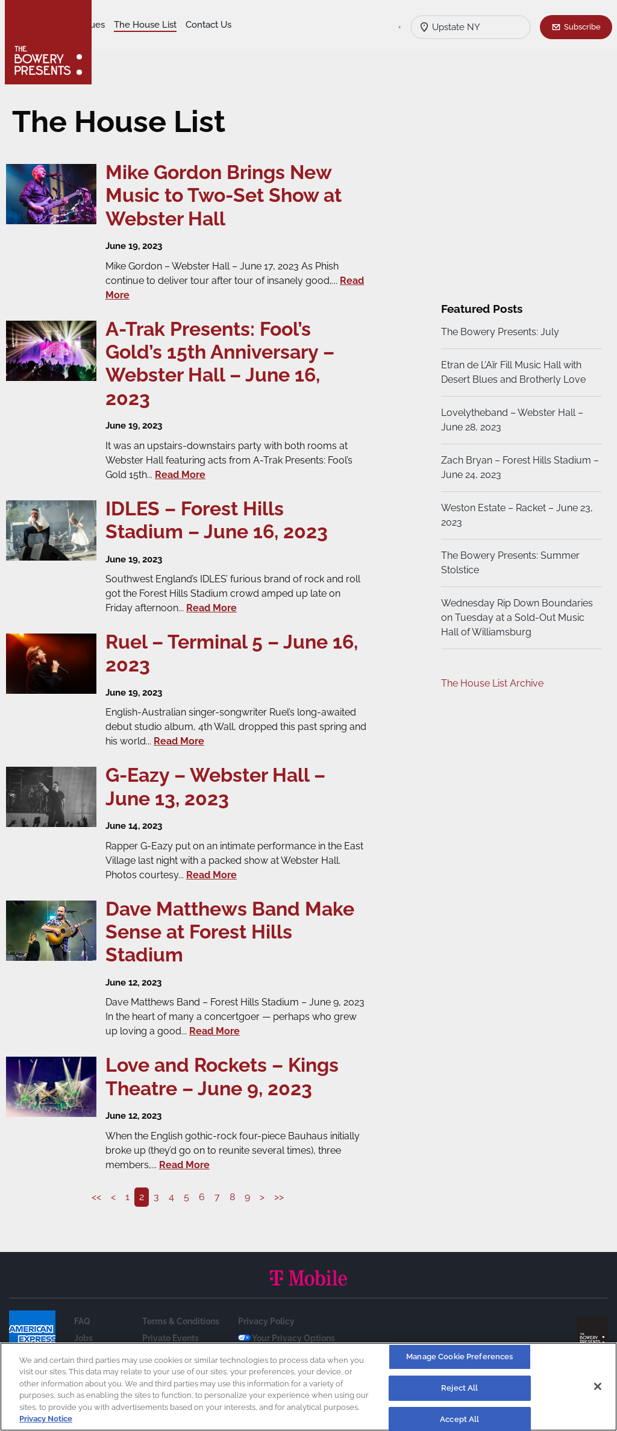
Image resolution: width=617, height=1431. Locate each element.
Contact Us (125, 42)
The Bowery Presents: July (499, 332)
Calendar (176, 42)
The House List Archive (491, 683)
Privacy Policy (266, 1321)
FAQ (82, 1321)
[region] (308, 1386)
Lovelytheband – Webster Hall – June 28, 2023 (511, 420)
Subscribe (582, 26)
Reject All (459, 1387)
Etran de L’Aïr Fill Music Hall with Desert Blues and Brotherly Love (512, 372)
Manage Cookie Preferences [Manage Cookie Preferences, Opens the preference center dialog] (459, 1357)
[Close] (597, 1386)
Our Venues (163, 24)
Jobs (83, 1338)
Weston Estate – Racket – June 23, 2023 (516, 515)
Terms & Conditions (180, 1321)
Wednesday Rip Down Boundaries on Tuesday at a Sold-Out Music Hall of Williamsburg (516, 617)
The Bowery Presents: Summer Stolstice (509, 563)
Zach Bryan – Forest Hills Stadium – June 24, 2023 (515, 467)
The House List (227, 24)
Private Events (170, 1338)
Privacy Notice (45, 1418)
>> (282, 1197)
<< (99, 1197)
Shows (116, 24)
